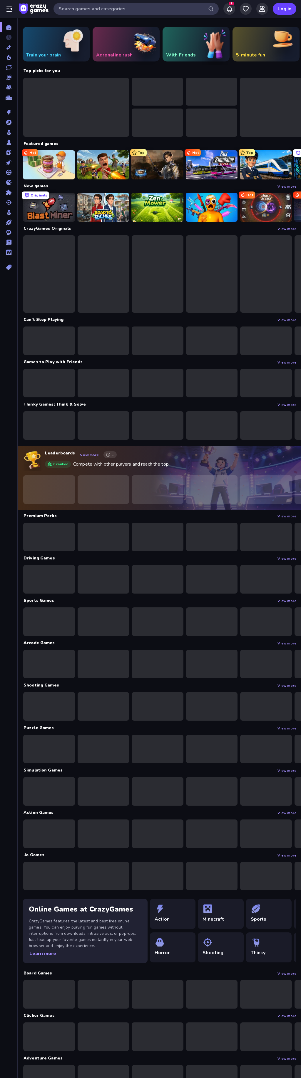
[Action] (8, 112)
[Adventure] (8, 122)
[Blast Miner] (49, 207)
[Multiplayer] (8, 87)
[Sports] (8, 222)
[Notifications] (229, 9)
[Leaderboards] (8, 97)
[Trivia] (8, 242)
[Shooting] (8, 202)
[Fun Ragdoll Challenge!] (211, 207)
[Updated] (8, 67)
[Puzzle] (8, 192)
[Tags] (8, 267)
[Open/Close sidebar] (9, 9)
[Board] (8, 142)
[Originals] (8, 77)
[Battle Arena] (157, 165)
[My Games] (246, 9)
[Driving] (8, 172)
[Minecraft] (222, 914)
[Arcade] (8, 132)
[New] (8, 47)
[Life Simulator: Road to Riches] (103, 207)
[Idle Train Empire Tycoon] (265, 165)
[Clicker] (8, 162)
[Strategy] (8, 232)
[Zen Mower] (157, 207)
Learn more (42, 953)
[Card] (8, 152)
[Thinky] (270, 947)
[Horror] (174, 947)
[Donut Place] (49, 165)
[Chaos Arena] (265, 207)
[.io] (8, 182)
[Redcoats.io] (103, 165)
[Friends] (262, 9)
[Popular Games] (8, 57)
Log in (284, 9)
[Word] (8, 252)
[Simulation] (8, 212)
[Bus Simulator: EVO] (211, 165)
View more (286, 186)
